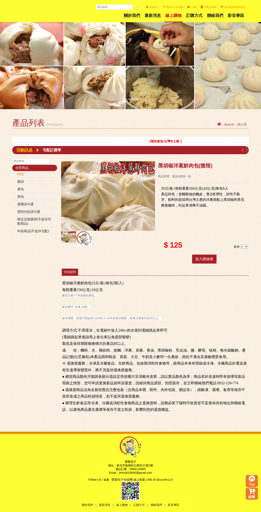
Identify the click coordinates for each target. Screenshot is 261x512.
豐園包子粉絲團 (173, 7)
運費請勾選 (25, 204)
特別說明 (70, 272)
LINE (192, 7)
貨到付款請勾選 (28, 211)
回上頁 (242, 124)
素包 (20, 189)
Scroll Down (130, 98)
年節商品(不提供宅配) (33, 231)
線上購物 (173, 15)
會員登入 (152, 7)
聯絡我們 (215, 15)
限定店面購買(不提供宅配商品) (34, 221)
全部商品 (21, 167)
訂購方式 (194, 15)
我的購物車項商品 (232, 7)
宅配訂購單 (209, 7)
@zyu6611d (165, 479)
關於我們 (132, 15)
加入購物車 (204, 259)
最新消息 (153, 15)
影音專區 (173, 505)
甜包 (20, 196)
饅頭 (20, 181)
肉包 (20, 174)
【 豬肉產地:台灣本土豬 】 (169, 141)
